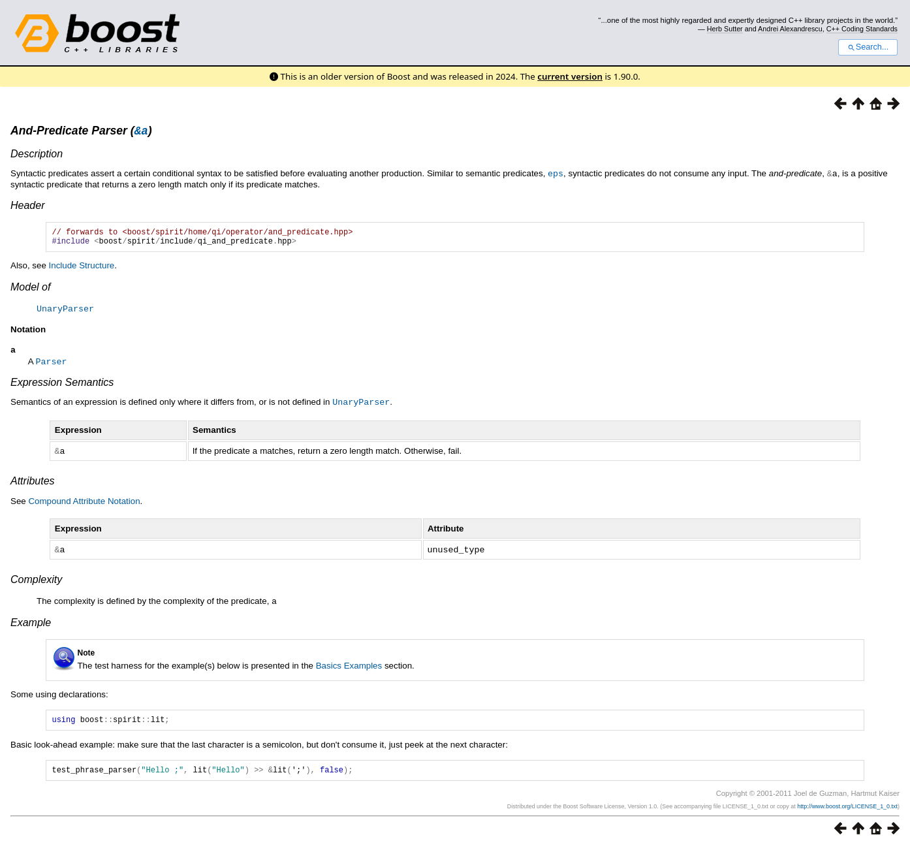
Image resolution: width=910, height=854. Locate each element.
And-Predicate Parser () (81, 132)
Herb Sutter (725, 29)
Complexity (36, 582)
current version (570, 76)
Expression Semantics (62, 387)
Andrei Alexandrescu (790, 29)
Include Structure (82, 271)
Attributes (32, 484)
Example (30, 625)
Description (36, 155)
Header (27, 206)
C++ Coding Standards (862, 29)
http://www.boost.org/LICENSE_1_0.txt (847, 813)
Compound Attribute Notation (84, 505)
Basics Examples (349, 668)
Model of (30, 292)
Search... (867, 47)
